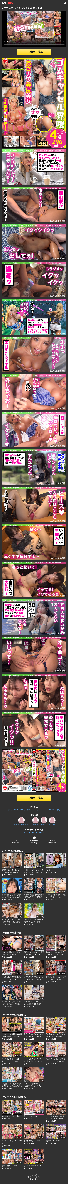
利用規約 (34, 1175)
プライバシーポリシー (34, 1177)
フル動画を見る (34, 51)
